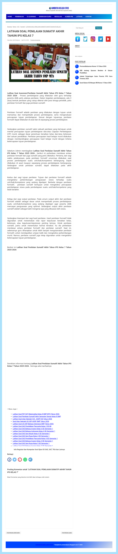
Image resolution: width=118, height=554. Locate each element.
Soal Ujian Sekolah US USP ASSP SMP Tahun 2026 (31, 421)
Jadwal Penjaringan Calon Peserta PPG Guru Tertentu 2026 (96, 77)
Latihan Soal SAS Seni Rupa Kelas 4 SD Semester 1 (31, 436)
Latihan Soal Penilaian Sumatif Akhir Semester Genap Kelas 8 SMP (37, 416)
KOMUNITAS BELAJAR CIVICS (45, 545)
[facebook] (9, 460)
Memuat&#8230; (39, 304)
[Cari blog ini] (85, 27)
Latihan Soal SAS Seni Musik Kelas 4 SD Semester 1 (31, 434)
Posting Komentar (35, 40)
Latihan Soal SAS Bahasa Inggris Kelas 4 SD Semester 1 (33, 441)
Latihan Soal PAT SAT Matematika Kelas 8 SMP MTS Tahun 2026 (36, 414)
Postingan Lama (67, 532)
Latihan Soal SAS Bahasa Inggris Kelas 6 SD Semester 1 (33, 429)
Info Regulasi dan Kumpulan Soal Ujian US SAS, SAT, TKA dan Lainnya (39, 449)
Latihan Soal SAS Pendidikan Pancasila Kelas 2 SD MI (32, 426)
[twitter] (15, 460)
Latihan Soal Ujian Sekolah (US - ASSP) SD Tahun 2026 (32, 419)
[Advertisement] (39, 391)
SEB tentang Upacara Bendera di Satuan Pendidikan (96, 72)
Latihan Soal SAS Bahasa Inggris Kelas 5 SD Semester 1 (33, 446)
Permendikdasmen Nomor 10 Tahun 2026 (93, 66)
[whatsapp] (25, 460)
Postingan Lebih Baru (13, 532)
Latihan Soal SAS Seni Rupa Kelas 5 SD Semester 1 (31, 443)
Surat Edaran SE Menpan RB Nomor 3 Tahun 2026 (95, 83)
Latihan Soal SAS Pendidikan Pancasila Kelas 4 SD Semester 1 (35, 439)
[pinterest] (20, 460)
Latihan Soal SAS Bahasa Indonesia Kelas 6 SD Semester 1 (34, 431)
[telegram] (30, 460)
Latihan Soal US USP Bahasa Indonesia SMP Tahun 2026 (33, 424)
